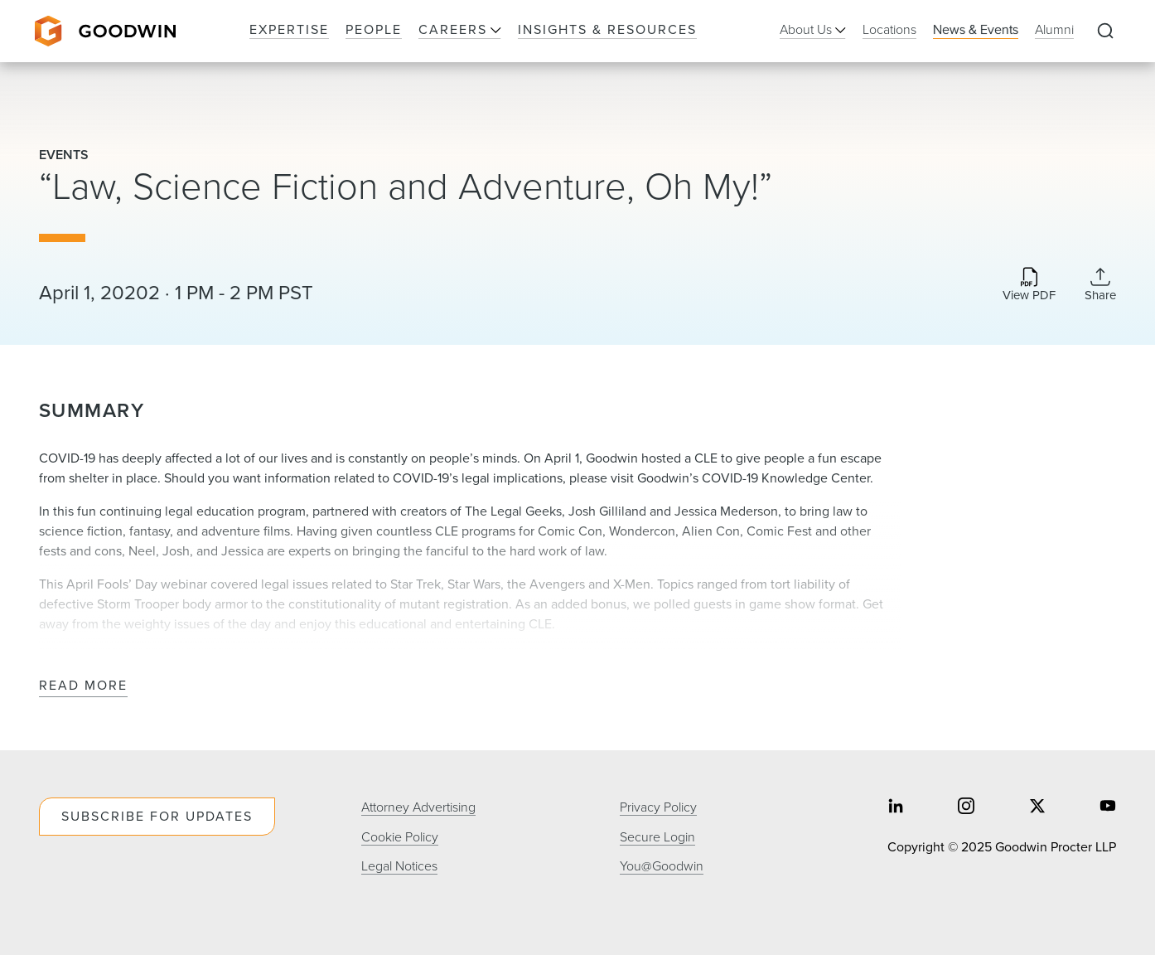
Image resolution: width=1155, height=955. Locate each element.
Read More (83, 686)
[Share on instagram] (966, 807)
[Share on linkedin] (895, 807)
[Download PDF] (1029, 285)
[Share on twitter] (1037, 807)
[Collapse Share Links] (1100, 284)
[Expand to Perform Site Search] (1105, 31)
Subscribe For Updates (157, 816)
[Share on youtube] (1107, 807)
